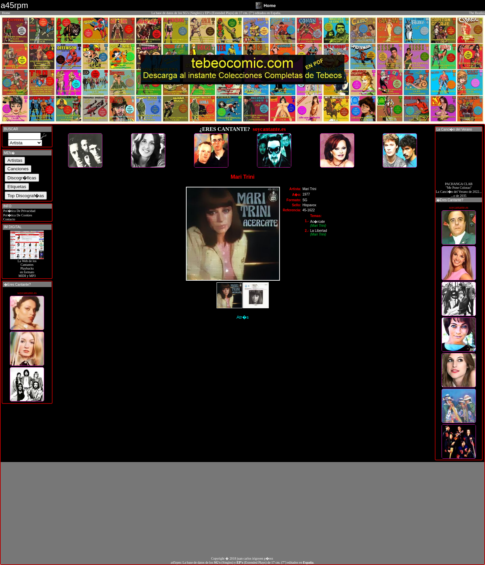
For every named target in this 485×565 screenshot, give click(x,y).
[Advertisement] (242, 509)
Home (6, 13)
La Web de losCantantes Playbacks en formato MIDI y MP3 (27, 267)
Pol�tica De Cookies (17, 215)
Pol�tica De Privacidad (18, 211)
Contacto (8, 219)
